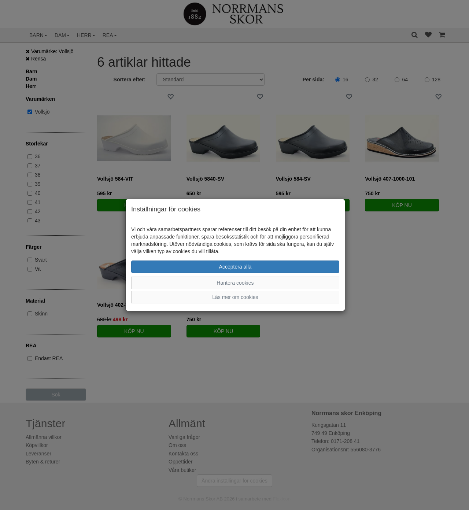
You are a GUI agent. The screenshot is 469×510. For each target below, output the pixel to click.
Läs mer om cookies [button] (235, 297)
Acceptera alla (235, 267)
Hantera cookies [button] (235, 283)
